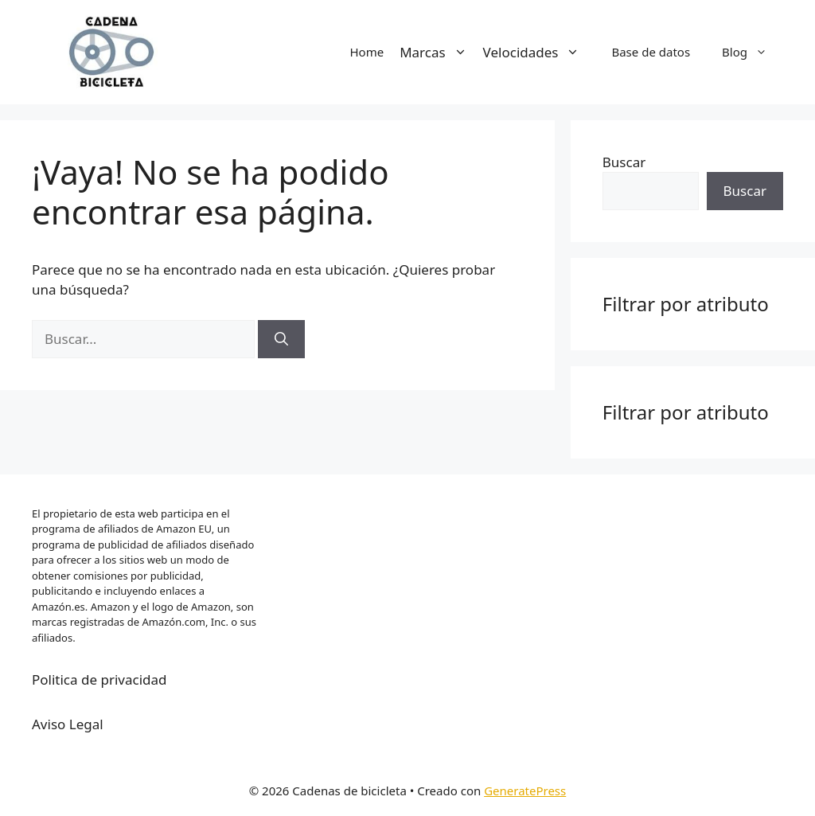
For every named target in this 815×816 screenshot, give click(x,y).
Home (366, 52)
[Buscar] (281, 339)
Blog (752, 52)
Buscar (623, 162)
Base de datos (650, 52)
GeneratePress (525, 790)
